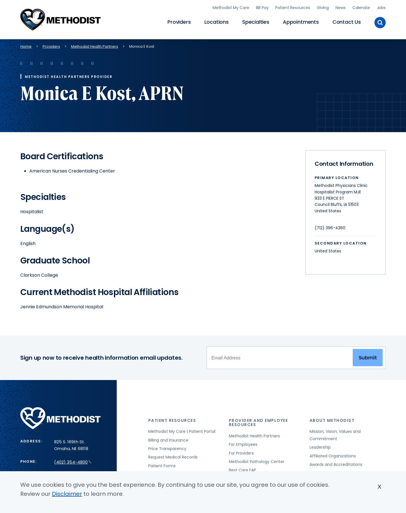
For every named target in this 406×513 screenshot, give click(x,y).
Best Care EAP (242, 469)
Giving (323, 7)
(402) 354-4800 (73, 461)
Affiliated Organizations (333, 455)
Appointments (301, 21)
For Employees (243, 443)
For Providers (241, 452)
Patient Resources (292, 7)
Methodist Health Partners (94, 45)
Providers (179, 21)
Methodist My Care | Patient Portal (181, 430)
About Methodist (332, 419)
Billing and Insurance (168, 439)
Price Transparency (167, 447)
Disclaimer (67, 494)
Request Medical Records (173, 456)
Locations (216, 21)
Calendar (361, 7)
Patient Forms (162, 465)
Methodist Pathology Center (256, 460)
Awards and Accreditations (336, 463)
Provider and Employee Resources (258, 421)
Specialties (255, 21)
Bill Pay (262, 7)
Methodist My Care (231, 7)
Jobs (381, 7)
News (340, 7)
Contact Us (346, 21)
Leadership (320, 446)
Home (26, 45)
